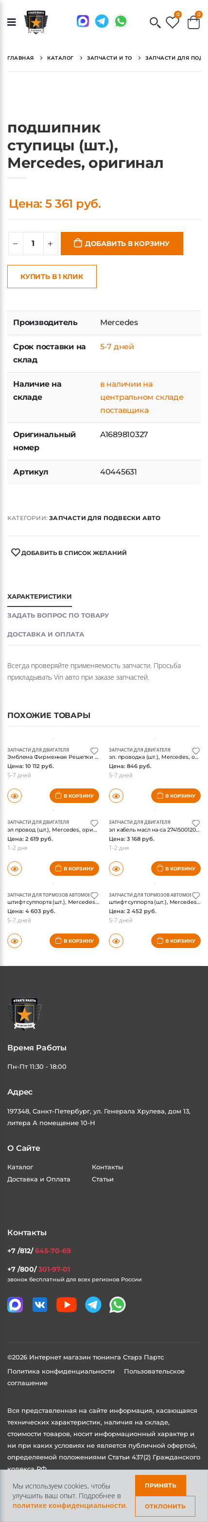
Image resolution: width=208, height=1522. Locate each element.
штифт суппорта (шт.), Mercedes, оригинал (66, 902)
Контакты (107, 1167)
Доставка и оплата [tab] (45, 634)
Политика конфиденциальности (62, 1371)
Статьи (103, 1179)
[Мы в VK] (40, 1304)
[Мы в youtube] (66, 1305)
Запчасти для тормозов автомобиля (54, 895)
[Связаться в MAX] (83, 21)
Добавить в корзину (127, 243)
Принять (160, 1485)
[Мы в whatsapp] (120, 21)
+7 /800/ (38, 1269)
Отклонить (165, 1506)
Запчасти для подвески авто (104, 518)
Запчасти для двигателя (38, 750)
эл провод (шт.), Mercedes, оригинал (58, 829)
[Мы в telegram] (102, 21)
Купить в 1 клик (51, 276)
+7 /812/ (39, 1250)
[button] (155, 23)
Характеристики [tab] (39, 596)
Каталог (20, 1167)
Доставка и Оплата (38, 1179)
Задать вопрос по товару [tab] (58, 615)
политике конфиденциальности (69, 1505)
